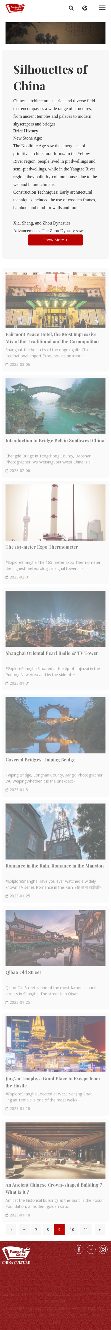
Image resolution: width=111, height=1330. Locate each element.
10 (72, 1229)
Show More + (55, 239)
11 (86, 1229)
